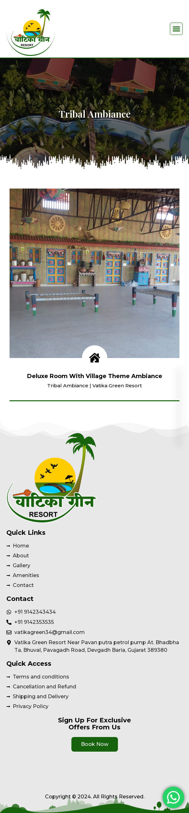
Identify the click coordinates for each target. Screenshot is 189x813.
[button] (176, 29)
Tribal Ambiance (67, 385)
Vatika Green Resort (117, 385)
